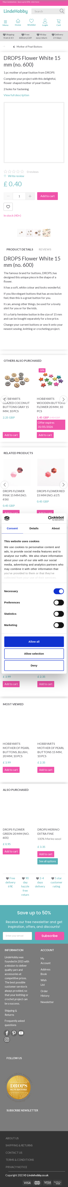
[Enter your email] (17, 936)
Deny (34, 665)
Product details (20, 249)
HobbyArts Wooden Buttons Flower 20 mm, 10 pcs (51, 405)
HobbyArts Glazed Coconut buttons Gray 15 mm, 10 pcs (16, 405)
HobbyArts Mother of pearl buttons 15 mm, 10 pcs (50, 750)
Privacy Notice (16, 1167)
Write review (15, 176)
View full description (16, 95)
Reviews (45, 249)
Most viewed (13, 704)
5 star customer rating (56, 882)
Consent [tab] (12, 528)
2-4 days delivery (40, 882)
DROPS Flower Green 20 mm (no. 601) (16, 833)
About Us (12, 1138)
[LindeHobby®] (15, 11)
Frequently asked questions (15, 1023)
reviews (33, 171)
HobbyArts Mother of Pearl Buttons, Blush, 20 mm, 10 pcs (16, 750)
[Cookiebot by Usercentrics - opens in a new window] (48, 518)
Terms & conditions (20, 1159)
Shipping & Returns (11, 1012)
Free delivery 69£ (10, 882)
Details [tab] (34, 528)
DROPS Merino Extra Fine (48, 831)
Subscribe (50, 935)
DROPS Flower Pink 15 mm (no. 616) (15, 495)
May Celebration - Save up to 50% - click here (21, 2)
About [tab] (56, 528)
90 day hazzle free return (25, 886)
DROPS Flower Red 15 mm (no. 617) (51, 493)
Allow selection (34, 653)
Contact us (14, 1152)
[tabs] (58, 23)
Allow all (34, 641)
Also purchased (16, 789)
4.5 (12, 37)
